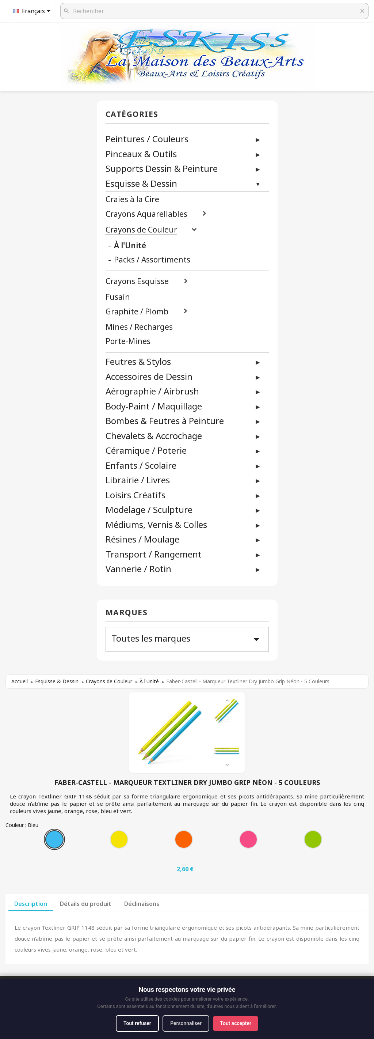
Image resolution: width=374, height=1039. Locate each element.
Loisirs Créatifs (135, 495)
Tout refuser (136, 1023)
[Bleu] (55, 841)
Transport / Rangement (154, 554)
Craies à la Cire (132, 199)
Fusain (118, 297)
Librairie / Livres (138, 480)
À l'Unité (130, 245)
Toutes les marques (187, 639)
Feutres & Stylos (138, 361)
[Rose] (249, 841)
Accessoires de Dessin (149, 376)
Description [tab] (30, 904)
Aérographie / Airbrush (152, 391)
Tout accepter (236, 1023)
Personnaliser (186, 1023)
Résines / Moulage (142, 539)
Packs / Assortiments (152, 260)
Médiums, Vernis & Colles (156, 524)
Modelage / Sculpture (149, 509)
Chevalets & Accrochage (154, 436)
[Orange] (185, 841)
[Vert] (314, 841)
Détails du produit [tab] (85, 904)
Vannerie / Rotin (138, 569)
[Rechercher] (214, 11)
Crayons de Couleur (141, 230)
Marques (127, 612)
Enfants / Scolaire (141, 465)
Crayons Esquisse (137, 281)
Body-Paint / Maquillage (154, 406)
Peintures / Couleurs (147, 139)
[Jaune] (120, 841)
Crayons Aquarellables (146, 214)
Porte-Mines (128, 341)
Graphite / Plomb (137, 312)
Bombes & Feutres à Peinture (165, 421)
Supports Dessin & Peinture (162, 168)
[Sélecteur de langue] (33, 11)
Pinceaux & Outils (141, 154)
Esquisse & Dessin (141, 183)
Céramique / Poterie (146, 450)
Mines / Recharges (139, 327)
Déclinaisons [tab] (141, 904)
